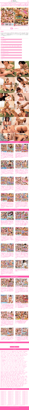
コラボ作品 (18, 358)
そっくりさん (9, 361)
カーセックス (9, 356)
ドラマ (13, 363)
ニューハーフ (23, 363)
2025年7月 (9, 392)
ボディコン (2, 368)
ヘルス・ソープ (20, 367)
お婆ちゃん (17, 355)
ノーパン (7, 364)
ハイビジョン (2, 365)
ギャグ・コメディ (20, 356)
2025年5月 (23, 392)
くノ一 (23, 357)
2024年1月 (23, 396)
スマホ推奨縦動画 (3, 360)
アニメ (23, 353)
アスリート (12, 353)
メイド (12, 369)
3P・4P (8, 351)
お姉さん (11, 355)
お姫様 (14, 355)
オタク (27, 354)
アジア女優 (8, 353)
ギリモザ (14, 357)
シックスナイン (3, 359)
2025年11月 (9, 391)
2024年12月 (2, 394)
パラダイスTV (23, 365)
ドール (2, 363)
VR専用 (13, 352)
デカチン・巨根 (16, 362)
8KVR (17, 351)
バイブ (6, 365)
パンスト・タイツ (3, 366)
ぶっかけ (10, 367)
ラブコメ (22, 369)
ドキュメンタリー (5, 363)
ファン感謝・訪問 (24, 366)
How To (2, 352)
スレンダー (8, 360)
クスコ (20, 357)
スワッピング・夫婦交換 (13, 360)
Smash (13, 0)
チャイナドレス (3, 362)
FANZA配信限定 (25, 351)
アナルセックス (19, 353)
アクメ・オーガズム (3, 353)
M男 (6, 352)
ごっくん (15, 358)
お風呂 (5, 356)
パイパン (25, 364)
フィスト (2, 367)
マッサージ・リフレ (19, 368)
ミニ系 (10, 369)
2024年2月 (16, 396)
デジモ (20, 362)
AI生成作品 (20, 351)
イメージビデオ (3, 354)
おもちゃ (8, 355)
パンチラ (7, 366)
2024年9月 (23, 394)
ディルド (12, 362)
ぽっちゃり (24, 367)
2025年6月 (16, 392)
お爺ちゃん (2, 356)
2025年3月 (9, 393)
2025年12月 (2, 391)
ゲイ (7, 358)
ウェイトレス (17, 354)
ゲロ (9, 358)
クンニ (5, 358)
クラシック (2, 358)
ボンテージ (14, 368)
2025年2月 (16, 393)
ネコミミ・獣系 (3, 364)
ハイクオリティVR (17, 364)
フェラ (5, 367)
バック (12, 365)
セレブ (5, 361)
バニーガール (16, 365)
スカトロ (9, 359)
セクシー (23, 360)
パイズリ (22, 364)
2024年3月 (9, 396)
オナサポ (2, 355)
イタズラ (26, 353)
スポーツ (22, 359)
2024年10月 (17, 394)
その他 (12, 361)
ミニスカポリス (6, 369)
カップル (12, 356)
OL (7, 352)
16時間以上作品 (3, 351)
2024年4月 (2, 396)
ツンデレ (7, 362)
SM (10, 352)
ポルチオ (10, 368)
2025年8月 (2, 392)
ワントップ (2, 48)
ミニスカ (2, 369)
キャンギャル (11, 357)
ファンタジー (19, 366)
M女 (4, 352)
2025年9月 (23, 391)
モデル (17, 369)
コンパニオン (23, 358)
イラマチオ (7, 354)
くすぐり (17, 357)
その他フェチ (16, 361)
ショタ (7, 359)
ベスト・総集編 (15, 367)
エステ (20, 354)
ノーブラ (10, 364)
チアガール (25, 361)
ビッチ (15, 366)
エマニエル (23, 354)
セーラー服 (19, 360)
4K (10, 351)
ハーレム (13, 364)
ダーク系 (19, 361)
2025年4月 (2, 393)
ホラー (8, 368)
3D (6, 351)
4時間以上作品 (14, 351)
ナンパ (15, 363)
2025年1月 (23, 393)
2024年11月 (9, 394)
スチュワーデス (13, 359)
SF (9, 352)
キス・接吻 (16, 356)
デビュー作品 (24, 362)
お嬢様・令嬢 (21, 355)
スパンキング (18, 359)
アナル (15, 353)
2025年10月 (17, 391)
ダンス (22, 361)
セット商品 (2, 361)
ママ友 (24, 368)
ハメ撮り (19, 365)
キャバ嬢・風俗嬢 (3, 357)
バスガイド (9, 365)
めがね (15, 369)
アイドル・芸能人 (16, 352)
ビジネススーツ (12, 366)
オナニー (5, 355)
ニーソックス (19, 363)
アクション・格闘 (22, 352)
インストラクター (11, 354)
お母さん (25, 355)
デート (10, 362)
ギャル (7, 357)
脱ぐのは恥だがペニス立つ (5, 51)
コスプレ (12, 358)
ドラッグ (10, 363)
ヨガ (19, 369)
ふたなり (7, 367)
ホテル (5, 368)
